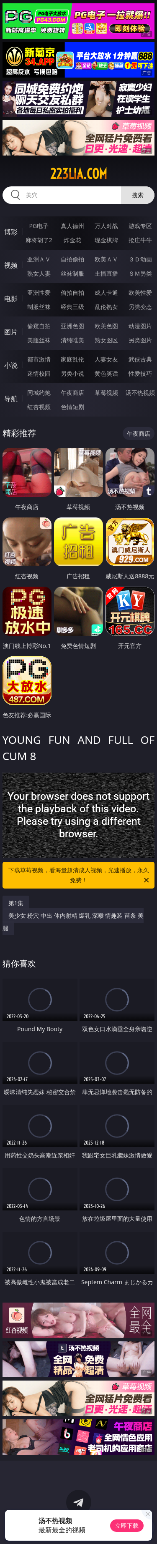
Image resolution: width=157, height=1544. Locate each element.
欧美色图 (106, 326)
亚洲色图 (72, 326)
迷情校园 (39, 373)
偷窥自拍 (39, 326)
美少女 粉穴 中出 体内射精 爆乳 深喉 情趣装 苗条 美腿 (73, 921)
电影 (11, 298)
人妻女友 (106, 359)
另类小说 (72, 373)
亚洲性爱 (39, 292)
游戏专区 (140, 226)
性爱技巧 (140, 373)
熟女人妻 (39, 273)
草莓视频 (106, 393)
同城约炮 (39, 393)
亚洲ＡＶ (39, 259)
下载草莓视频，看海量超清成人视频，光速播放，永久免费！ (79, 875)
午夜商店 (72, 393)
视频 (11, 265)
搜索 (138, 195)
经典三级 (72, 307)
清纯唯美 (72, 340)
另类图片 (140, 340)
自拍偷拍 (72, 259)
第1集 (15, 903)
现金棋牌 (106, 240)
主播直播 (106, 273)
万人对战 (106, 226)
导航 (11, 398)
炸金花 (72, 240)
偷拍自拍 (72, 292)
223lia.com (78, 174)
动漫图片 (140, 326)
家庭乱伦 (72, 359)
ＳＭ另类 (140, 273)
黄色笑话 (106, 373)
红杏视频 (39, 407)
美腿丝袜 (39, 340)
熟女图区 (106, 340)
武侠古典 (140, 359)
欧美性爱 (140, 292)
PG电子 (39, 226)
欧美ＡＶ (106, 259)
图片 (11, 331)
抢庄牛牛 (140, 240)
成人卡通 (106, 292)
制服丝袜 (39, 307)
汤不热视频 (140, 393)
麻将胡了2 (39, 240)
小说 (11, 365)
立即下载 (127, 1525)
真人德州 (72, 226)
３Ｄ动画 (140, 259)
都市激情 (39, 359)
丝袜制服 (72, 273)
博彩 (11, 231)
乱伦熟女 (106, 307)
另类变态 (140, 307)
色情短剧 (72, 407)
